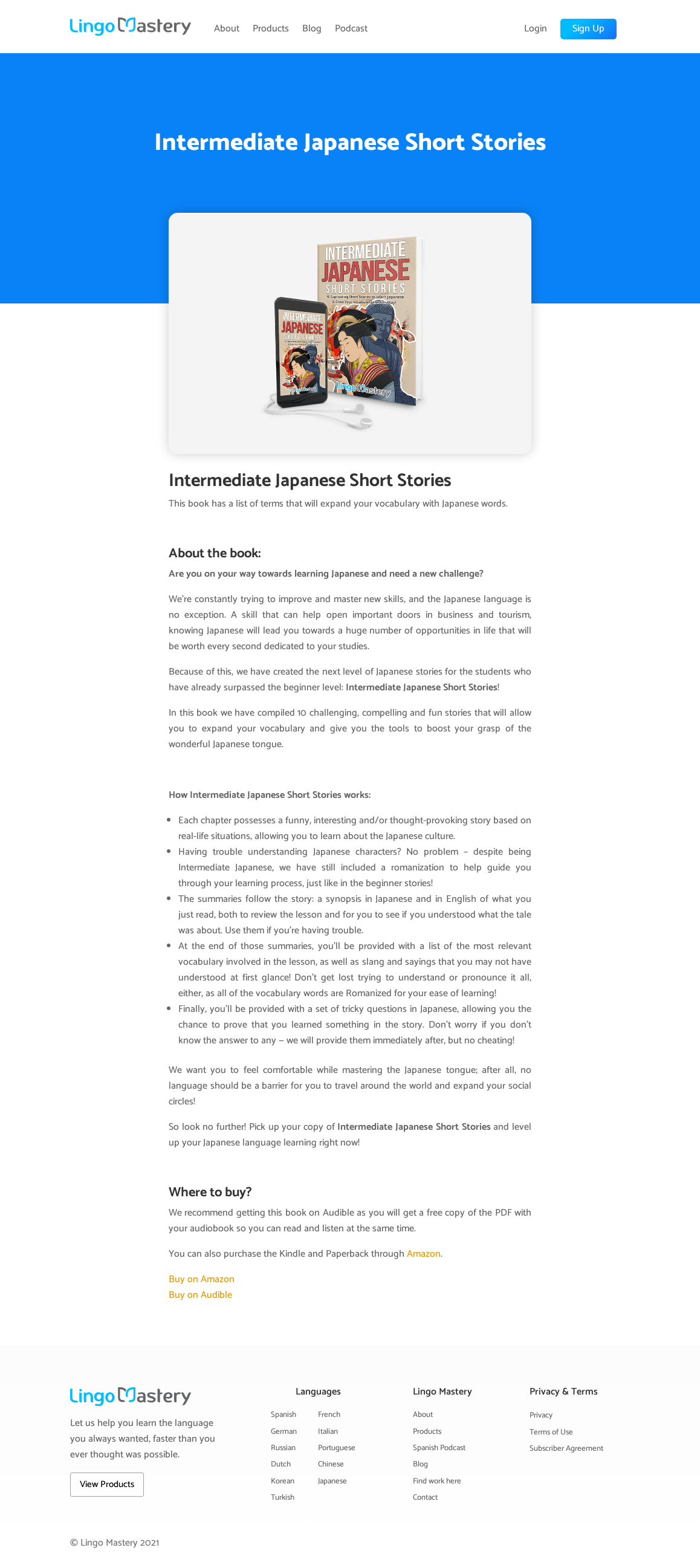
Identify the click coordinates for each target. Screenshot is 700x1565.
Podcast (351, 29)
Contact (425, 1497)
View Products (107, 1484)
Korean (282, 1481)
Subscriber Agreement (566, 1448)
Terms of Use (551, 1432)
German (284, 1431)
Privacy (541, 1415)
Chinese (331, 1464)
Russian (283, 1448)
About (226, 29)
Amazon (424, 1254)
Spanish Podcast (439, 1448)
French (329, 1414)
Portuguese (336, 1448)
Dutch (281, 1464)
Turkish (282, 1497)
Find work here (437, 1481)
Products (271, 29)
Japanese (332, 1481)
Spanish (283, 1414)
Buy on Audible (200, 1295)
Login (535, 29)
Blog (312, 29)
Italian (328, 1431)
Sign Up (588, 29)
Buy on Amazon (202, 1279)
